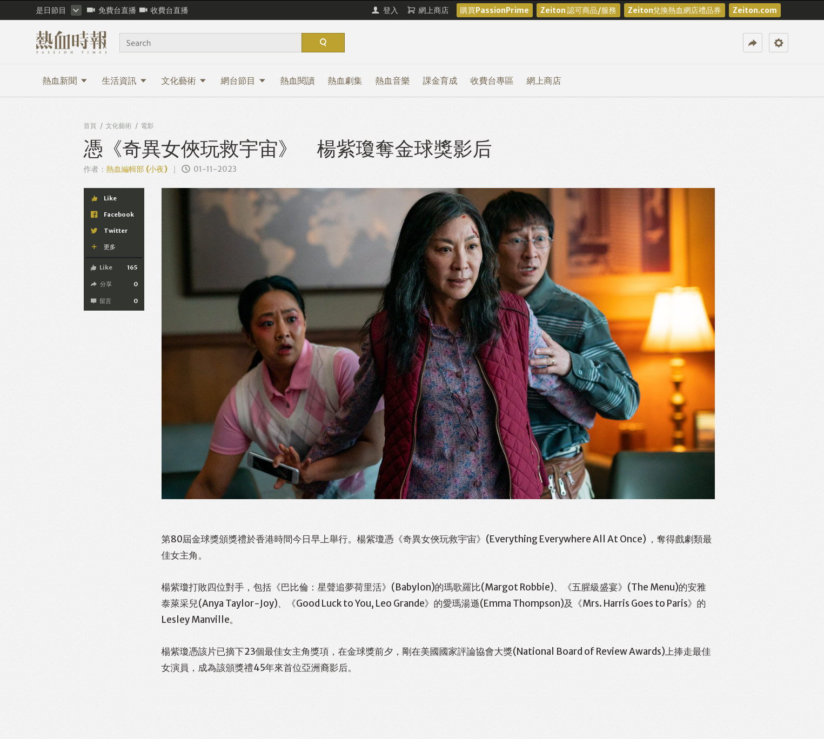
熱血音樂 (393, 80)
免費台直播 (111, 10)
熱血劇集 (345, 80)
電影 (147, 126)
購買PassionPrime (494, 10)
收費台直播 (164, 10)
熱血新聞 (65, 80)
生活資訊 (124, 80)
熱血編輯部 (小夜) (137, 169)
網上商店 (544, 80)
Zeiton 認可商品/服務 (578, 10)
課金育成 (440, 80)
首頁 (90, 126)
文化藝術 (184, 80)
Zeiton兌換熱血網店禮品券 (674, 10)
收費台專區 (492, 80)
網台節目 (243, 80)
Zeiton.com (755, 10)
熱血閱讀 (297, 80)
